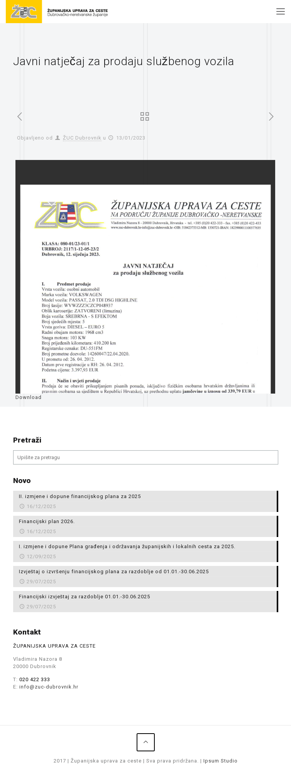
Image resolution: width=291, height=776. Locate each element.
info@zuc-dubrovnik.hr (48, 687)
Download (28, 397)
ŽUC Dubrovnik (82, 138)
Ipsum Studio (220, 761)
